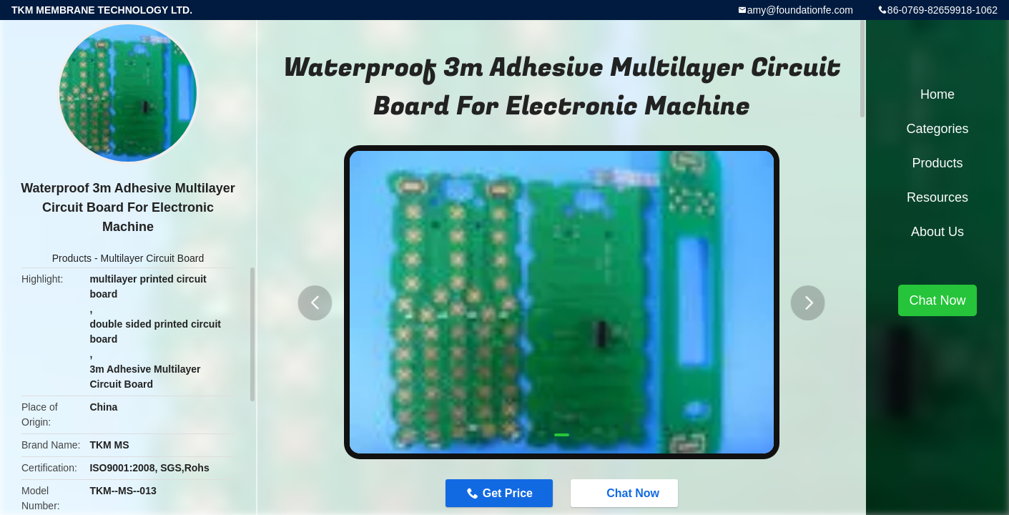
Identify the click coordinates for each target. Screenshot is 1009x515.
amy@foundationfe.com (800, 10)
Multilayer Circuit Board (152, 258)
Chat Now (633, 494)
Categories (937, 129)
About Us (937, 232)
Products (72, 258)
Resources (937, 197)
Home (937, 94)
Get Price (500, 495)
